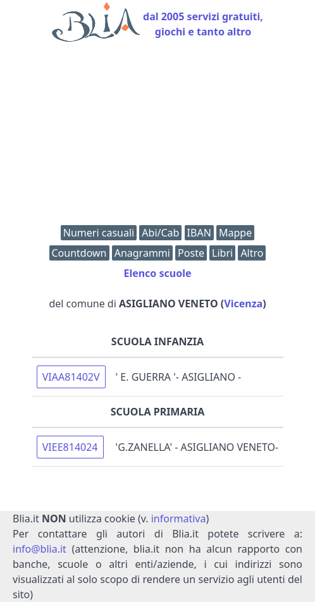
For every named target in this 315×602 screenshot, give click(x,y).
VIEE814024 (70, 447)
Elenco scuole (157, 273)
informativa (178, 518)
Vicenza (243, 303)
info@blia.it (39, 549)
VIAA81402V (71, 377)
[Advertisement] (157, 136)
